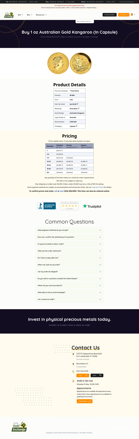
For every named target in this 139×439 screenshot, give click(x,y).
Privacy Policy (87, 425)
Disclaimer (75, 425)
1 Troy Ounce (74, 93)
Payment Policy (97, 190)
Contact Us (50, 425)
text (62, 193)
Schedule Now (84, 404)
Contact (123, 16)
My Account (110, 16)
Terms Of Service (63, 425)
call (55, 193)
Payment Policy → (92, 7)
